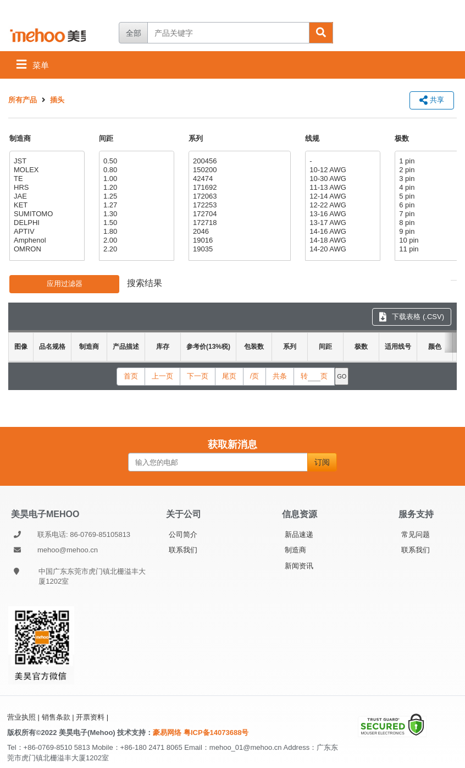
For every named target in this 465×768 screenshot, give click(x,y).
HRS (46, 187)
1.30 (135, 214)
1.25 (135, 196)
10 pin (431, 240)
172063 (238, 196)
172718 (238, 222)
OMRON (46, 249)
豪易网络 (168, 732)
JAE (46, 196)
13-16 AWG (341, 214)
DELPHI (46, 222)
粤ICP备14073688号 (216, 732)
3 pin (431, 178)
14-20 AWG (341, 249)
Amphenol (46, 240)
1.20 (135, 187)
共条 (280, 376)
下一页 (197, 376)
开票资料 (90, 717)
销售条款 (56, 717)
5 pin (431, 196)
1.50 (135, 222)
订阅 (322, 462)
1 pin (431, 161)
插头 (57, 100)
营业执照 (21, 717)
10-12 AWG (341, 170)
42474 (238, 178)
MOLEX (46, 170)
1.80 (135, 231)
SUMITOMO (46, 214)
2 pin (431, 170)
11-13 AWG (341, 187)
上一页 (162, 376)
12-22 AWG (341, 205)
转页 (314, 376)
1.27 (135, 205)
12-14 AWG (341, 196)
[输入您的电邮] (218, 462)
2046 (238, 231)
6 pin (431, 205)
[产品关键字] (228, 32)
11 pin (431, 249)
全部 (133, 33)
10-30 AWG (341, 178)
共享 (431, 100)
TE (46, 178)
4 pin (431, 187)
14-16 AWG (341, 231)
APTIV (46, 231)
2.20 (135, 249)
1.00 (135, 178)
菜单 (32, 64)
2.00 (135, 240)
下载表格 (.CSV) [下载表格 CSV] (411, 316)
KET (46, 205)
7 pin (431, 214)
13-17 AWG (341, 222)
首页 (131, 376)
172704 (238, 214)
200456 (238, 161)
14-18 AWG (341, 240)
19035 (238, 249)
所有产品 (22, 100)
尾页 (229, 376)
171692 (238, 187)
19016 (238, 240)
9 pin (431, 231)
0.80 (135, 170)
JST (46, 161)
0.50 (135, 161)
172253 (238, 205)
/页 (254, 376)
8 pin (431, 222)
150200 (238, 170)
